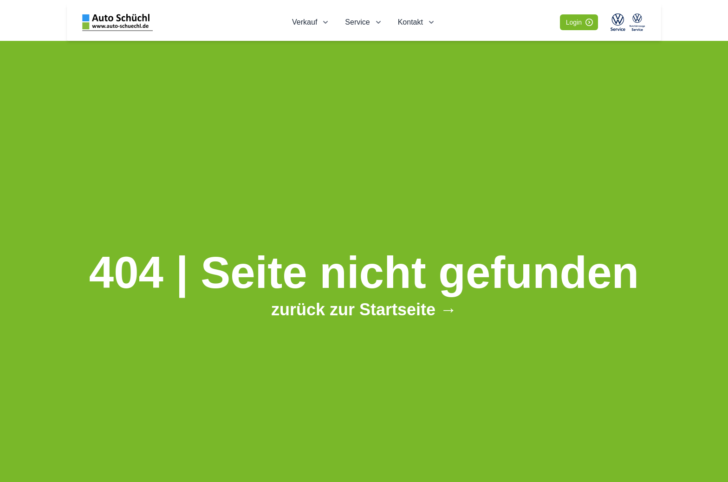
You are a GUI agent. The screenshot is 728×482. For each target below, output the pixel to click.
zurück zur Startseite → (364, 309)
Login (579, 22)
